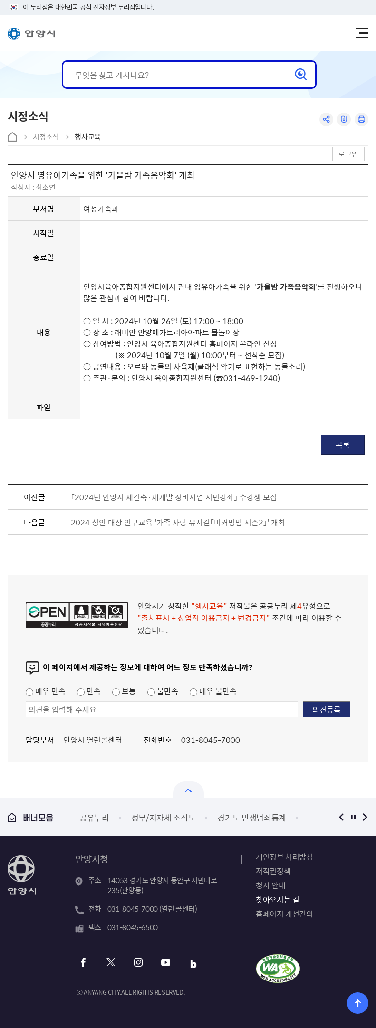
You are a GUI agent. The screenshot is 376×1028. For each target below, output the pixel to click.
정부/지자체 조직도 (163, 817)
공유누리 (94, 817)
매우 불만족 (213, 690)
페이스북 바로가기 (83, 963)
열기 (188, 789)
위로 (357, 1003)
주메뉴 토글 (361, 33)
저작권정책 (273, 870)
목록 (343, 444)
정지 (353, 817)
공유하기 (326, 119)
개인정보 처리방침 (284, 856)
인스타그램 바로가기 (138, 963)
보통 (124, 690)
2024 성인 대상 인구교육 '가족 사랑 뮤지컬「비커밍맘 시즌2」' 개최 (178, 522)
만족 (89, 690)
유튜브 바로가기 (166, 963)
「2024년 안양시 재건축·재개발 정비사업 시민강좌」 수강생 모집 (174, 497)
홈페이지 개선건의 (284, 913)
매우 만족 (46, 690)
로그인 (348, 153)
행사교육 (88, 137)
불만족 (162, 690)
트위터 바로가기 (111, 963)
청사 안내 (270, 885)
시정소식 (46, 137)
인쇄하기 (361, 119)
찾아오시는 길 (277, 899)
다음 (365, 817)
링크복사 (344, 119)
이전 (341, 817)
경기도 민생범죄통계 (251, 817)
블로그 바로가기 (193, 963)
